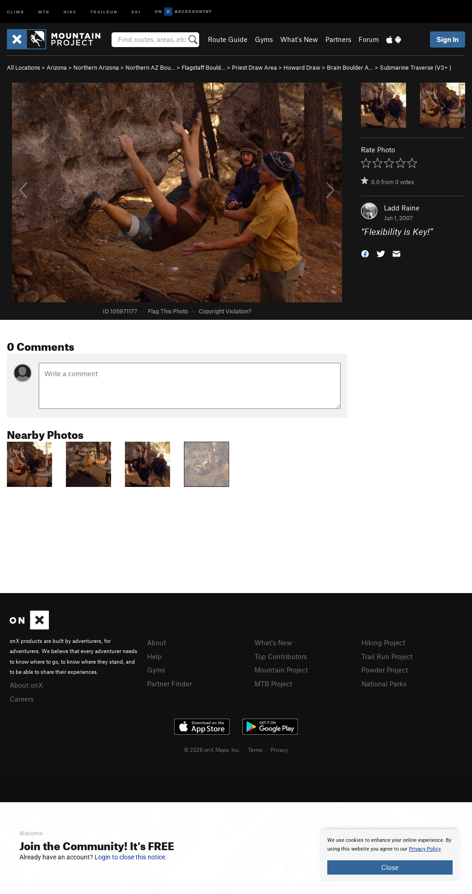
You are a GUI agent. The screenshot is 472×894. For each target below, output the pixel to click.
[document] (390, 855)
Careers (22, 699)
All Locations (23, 67)
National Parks (384, 683)
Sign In (448, 39)
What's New (299, 39)
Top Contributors (280, 656)
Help (154, 656)
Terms (255, 749)
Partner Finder (169, 683)
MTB (44, 11)
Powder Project (384, 670)
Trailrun (104, 11)
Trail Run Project (387, 656)
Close (390, 867)
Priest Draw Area (254, 67)
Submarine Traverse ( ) (415, 67)
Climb (15, 11)
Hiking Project (383, 642)
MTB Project (273, 683)
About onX (26, 685)
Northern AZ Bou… (150, 67)
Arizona (57, 67)
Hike (70, 11)
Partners (338, 39)
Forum (369, 39)
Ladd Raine (401, 208)
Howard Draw (301, 67)
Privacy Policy (425, 849)
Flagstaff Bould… (203, 67)
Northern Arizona (96, 67)
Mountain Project (281, 670)
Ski (136, 11)
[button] (365, 253)
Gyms (264, 39)
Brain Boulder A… (350, 67)
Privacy (279, 749)
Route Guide (228, 39)
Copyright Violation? (225, 311)
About (156, 642)
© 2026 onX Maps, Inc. (212, 749)
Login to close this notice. (130, 857)
